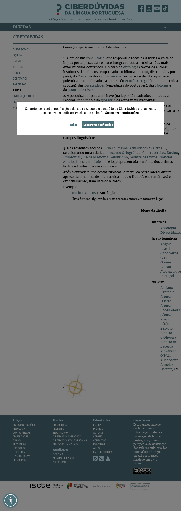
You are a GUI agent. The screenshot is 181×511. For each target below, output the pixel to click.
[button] (10, 500)
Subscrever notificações (98, 125)
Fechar (73, 125)
